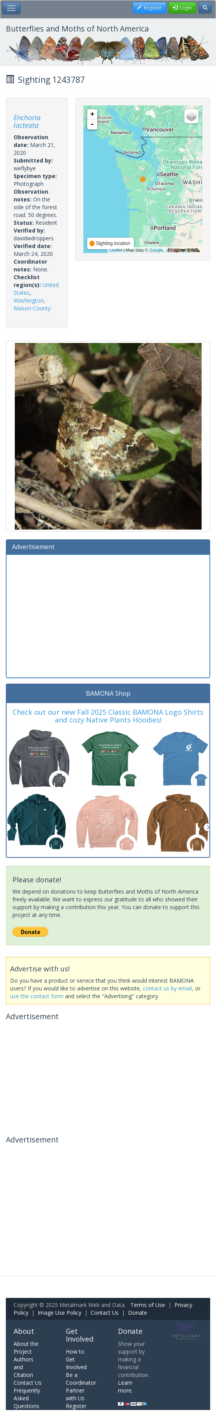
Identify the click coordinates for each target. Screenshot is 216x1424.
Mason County (32, 308)
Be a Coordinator (81, 1378)
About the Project (26, 1347)
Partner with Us (75, 1394)
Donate (137, 1312)
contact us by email (167, 988)
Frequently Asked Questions (27, 1398)
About (24, 1331)
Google (156, 250)
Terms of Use (147, 1305)
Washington (29, 300)
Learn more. (125, 1386)
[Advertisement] (108, 615)
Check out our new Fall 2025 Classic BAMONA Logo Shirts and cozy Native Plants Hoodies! (108, 715)
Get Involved (79, 1335)
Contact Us (105, 1312)
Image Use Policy (59, 1312)
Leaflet (115, 250)
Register (76, 1406)
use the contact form (36, 996)
